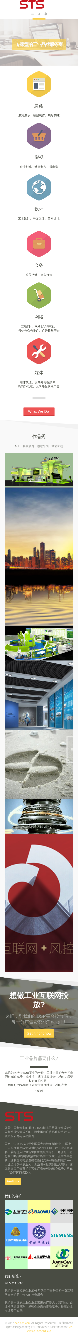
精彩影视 (57, 446)
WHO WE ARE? (14, 1282)
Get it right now (39, 1033)
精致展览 (28, 446)
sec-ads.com (22, 1323)
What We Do (39, 411)
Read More (12, 1181)
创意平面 (43, 446)
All (17, 446)
